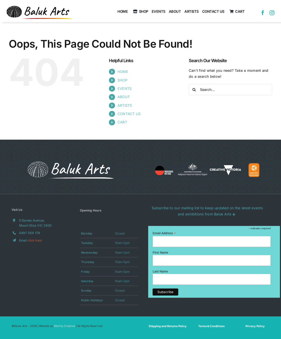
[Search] (194, 89)
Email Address (164, 233)
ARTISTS (124, 105)
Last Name (160, 271)
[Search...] (230, 89)
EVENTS (124, 88)
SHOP (122, 80)
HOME (122, 71)
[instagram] (272, 12)
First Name (160, 252)
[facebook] (262, 12)
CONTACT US (129, 114)
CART (122, 122)
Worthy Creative (64, 326)
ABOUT (123, 97)
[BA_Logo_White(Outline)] (71, 161)
